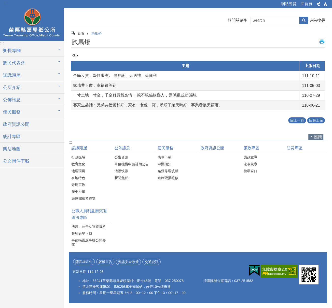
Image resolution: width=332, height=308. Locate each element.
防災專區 (295, 148)
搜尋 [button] (303, 20)
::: (5, 3)
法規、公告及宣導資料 (88, 226)
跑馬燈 (96, 34)
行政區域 (78, 157)
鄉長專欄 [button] (12, 50)
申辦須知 (164, 164)
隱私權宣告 (84, 262)
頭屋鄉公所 (32, 24)
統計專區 (12, 136)
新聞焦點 (121, 178)
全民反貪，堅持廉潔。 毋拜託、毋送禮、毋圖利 (115, 75)
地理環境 (78, 171)
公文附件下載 (16, 161)
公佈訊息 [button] (12, 99)
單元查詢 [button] (75, 55)
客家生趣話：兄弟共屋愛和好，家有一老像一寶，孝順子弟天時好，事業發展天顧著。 (147, 105)
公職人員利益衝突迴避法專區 (89, 214)
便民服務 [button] (12, 112)
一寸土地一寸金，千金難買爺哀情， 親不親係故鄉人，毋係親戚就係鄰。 (136, 95)
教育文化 (78, 164)
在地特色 (78, 178)
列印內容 (322, 42)
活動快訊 (121, 171)
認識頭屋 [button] (12, 75)
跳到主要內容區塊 (2, 2)
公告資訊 (121, 157)
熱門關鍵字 (237, 20)
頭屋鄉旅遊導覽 (83, 198)
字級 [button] (325, 4)
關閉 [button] (318, 137)
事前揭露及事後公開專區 (88, 242)
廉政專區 (251, 148)
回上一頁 (297, 120)
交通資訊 (151, 262)
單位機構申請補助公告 (131, 164)
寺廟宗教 (78, 185)
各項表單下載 (81, 233)
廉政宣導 (250, 157)
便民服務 (165, 148)
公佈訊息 (122, 148)
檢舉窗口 (250, 171)
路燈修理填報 (168, 171)
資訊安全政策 (128, 262)
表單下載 (164, 157)
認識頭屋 (79, 148)
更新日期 (79, 272)
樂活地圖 (12, 148)
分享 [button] (318, 4)
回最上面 (316, 120)
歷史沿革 (78, 192)
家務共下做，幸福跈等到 (94, 85)
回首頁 (306, 4)
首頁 (81, 34)
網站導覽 (289, 4)
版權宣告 (105, 262)
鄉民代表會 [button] (14, 62)
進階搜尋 (317, 20)
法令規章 (250, 164)
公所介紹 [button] (12, 87)
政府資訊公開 (16, 124)
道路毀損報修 (168, 178)
